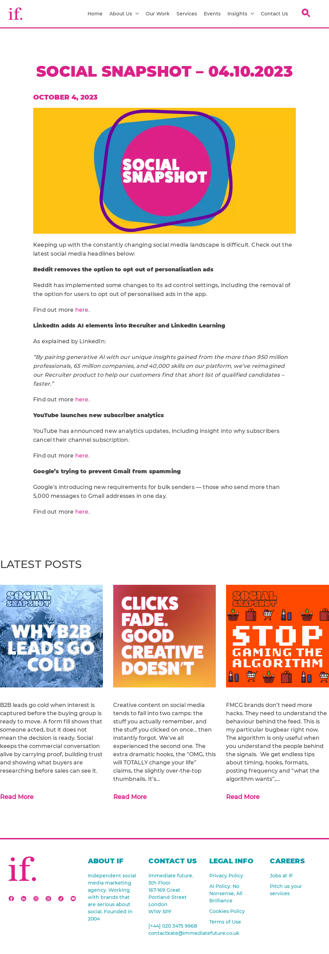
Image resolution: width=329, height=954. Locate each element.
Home (95, 14)
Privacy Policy (226, 876)
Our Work (158, 14)
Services (186, 14)
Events (212, 14)
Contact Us (274, 14)
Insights (240, 14)
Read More (17, 797)
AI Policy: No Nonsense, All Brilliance (225, 893)
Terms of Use (225, 922)
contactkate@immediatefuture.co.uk (173, 933)
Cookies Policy (227, 911)
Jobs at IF (281, 876)
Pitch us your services (286, 890)
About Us (124, 14)
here (82, 310)
